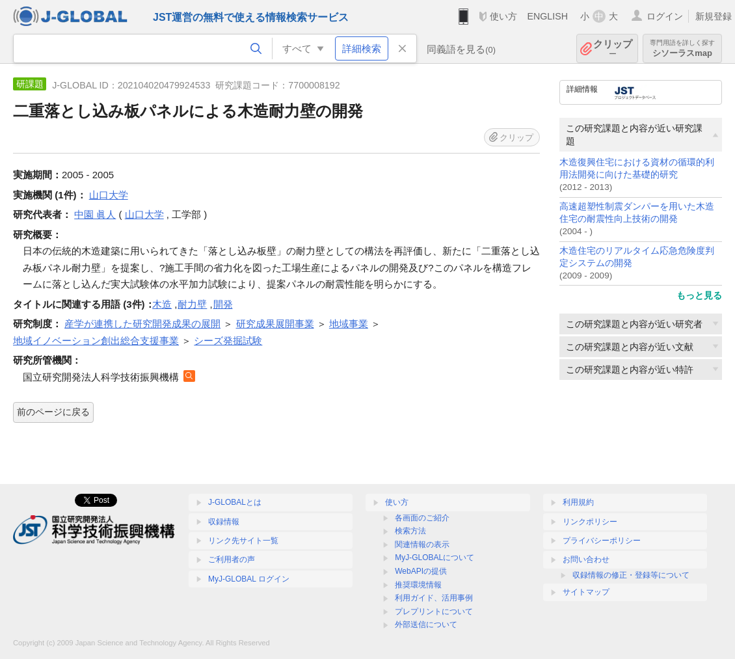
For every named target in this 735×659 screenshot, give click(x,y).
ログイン (665, 16)
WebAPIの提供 (421, 571)
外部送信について (426, 624)
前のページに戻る (53, 412)
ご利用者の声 (231, 559)
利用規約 (578, 502)
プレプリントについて (434, 611)
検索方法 (410, 530)
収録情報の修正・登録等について (630, 575)
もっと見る (699, 295)
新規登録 (713, 16)
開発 (223, 304)
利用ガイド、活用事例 (434, 597)
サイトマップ (586, 592)
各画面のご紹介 (422, 517)
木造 (162, 304)
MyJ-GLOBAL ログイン (248, 579)
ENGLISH (547, 16)
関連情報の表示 (422, 544)
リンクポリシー (590, 521)
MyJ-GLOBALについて (434, 557)
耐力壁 (192, 304)
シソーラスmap (682, 48)
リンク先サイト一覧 (243, 540)
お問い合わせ (586, 559)
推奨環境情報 (418, 584)
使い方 (503, 16)
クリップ (612, 48)
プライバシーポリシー (602, 540)
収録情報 (223, 521)
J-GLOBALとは (234, 502)
